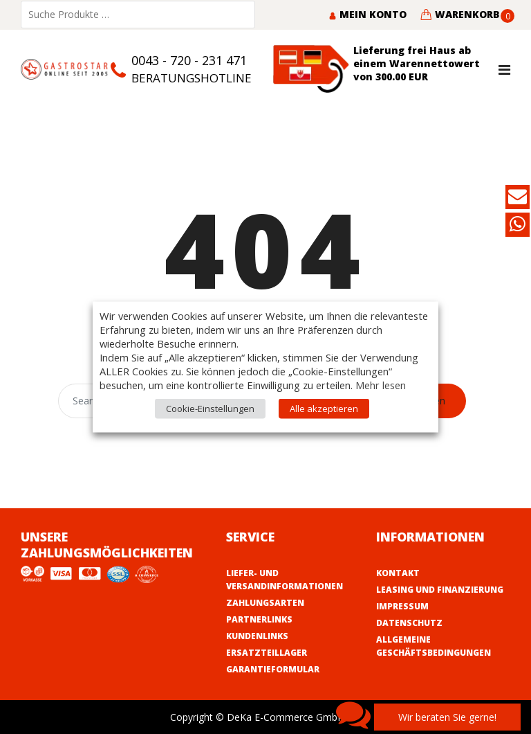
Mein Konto (367, 14)
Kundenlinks (257, 636)
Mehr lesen (380, 385)
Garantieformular (272, 669)
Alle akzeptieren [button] (324, 408)
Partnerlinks (259, 619)
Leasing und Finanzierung (439, 590)
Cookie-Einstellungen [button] (210, 408)
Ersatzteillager (266, 653)
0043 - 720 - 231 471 (189, 60)
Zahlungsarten (265, 603)
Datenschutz (409, 623)
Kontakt (398, 573)
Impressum (402, 606)
